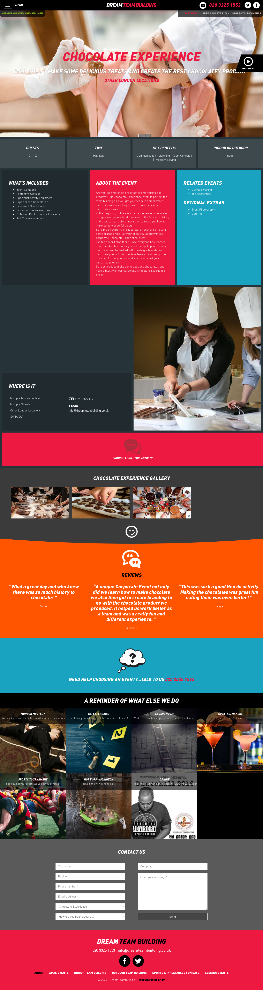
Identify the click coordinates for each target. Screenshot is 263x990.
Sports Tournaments (246, 13)
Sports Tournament (33, 781)
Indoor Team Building (90, 972)
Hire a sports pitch (216, 13)
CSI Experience (99, 716)
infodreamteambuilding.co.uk (144, 950)
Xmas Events (59, 972)
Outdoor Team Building (129, 972)
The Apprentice (201, 193)
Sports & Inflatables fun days (175, 972)
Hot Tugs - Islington (99, 781)
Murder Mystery (34, 716)
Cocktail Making (202, 189)
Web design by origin (152, 979)
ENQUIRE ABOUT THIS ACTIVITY (133, 458)
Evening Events (217, 972)
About (39, 972)
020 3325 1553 (103, 950)
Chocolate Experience (132, 55)
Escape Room (165, 716)
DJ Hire (165, 781)
